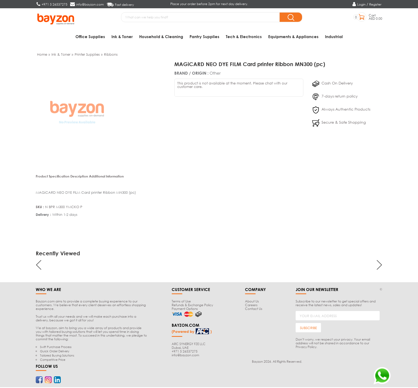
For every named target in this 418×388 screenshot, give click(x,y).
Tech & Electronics (244, 36)
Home (42, 54)
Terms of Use (181, 302)
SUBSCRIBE (308, 328)
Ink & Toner (122, 36)
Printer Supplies (87, 54)
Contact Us (253, 309)
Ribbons (111, 54)
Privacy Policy (306, 347)
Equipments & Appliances (293, 36)
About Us (252, 302)
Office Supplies (90, 36)
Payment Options (185, 309)
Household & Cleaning (161, 36)
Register (375, 4)
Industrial (334, 36)
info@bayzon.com (185, 355)
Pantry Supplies (204, 36)
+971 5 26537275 (185, 352)
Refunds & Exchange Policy (192, 306)
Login (361, 4)
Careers (251, 306)
